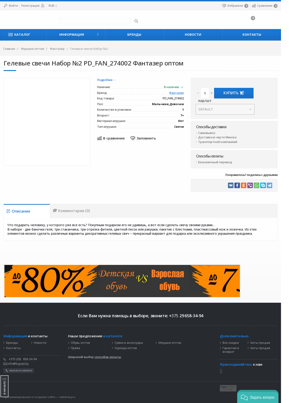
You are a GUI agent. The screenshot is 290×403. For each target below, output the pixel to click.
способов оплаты (107, 357)
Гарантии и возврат (240, 350)
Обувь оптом (80, 343)
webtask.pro (67, 397)
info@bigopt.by (16, 364)
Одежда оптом (126, 348)
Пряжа (75, 348)
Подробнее (108, 80)
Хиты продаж (269, 343)
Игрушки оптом (169, 343)
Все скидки (240, 343)
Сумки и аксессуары (129, 343)
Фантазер (182, 93)
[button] (257, 396)
